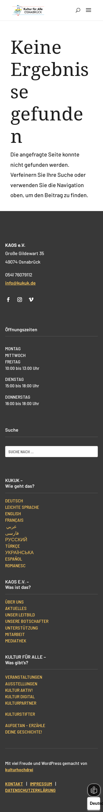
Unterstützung (21, 628)
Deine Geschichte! (23, 732)
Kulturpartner (20, 703)
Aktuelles (16, 608)
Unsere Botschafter (26, 621)
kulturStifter (20, 714)
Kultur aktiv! (19, 690)
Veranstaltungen (23, 677)
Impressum (41, 784)
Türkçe (12, 546)
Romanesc (15, 565)
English (13, 513)
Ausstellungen (21, 683)
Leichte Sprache (22, 507)
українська (19, 552)
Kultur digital (20, 696)
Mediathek (15, 640)
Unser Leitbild (20, 614)
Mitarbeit (15, 634)
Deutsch (14, 500)
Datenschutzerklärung (30, 790)
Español (13, 559)
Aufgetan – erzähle (25, 725)
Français (14, 520)
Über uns (14, 602)
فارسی (12, 533)
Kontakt (14, 784)
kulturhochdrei (19, 769)
